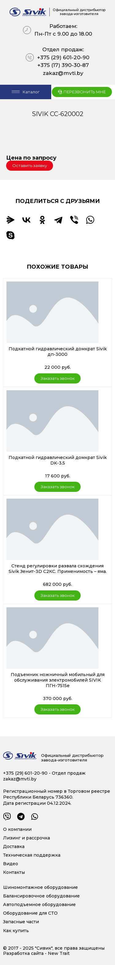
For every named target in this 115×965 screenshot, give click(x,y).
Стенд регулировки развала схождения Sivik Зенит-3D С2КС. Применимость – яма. (58, 568)
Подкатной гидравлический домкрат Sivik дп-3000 (58, 351)
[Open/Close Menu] (25, 92)
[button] (29, 166)
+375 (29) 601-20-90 (63, 57)
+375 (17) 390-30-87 (63, 65)
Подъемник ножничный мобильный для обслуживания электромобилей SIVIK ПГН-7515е (58, 680)
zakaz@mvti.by (63, 73)
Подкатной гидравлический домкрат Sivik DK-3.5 (58, 460)
